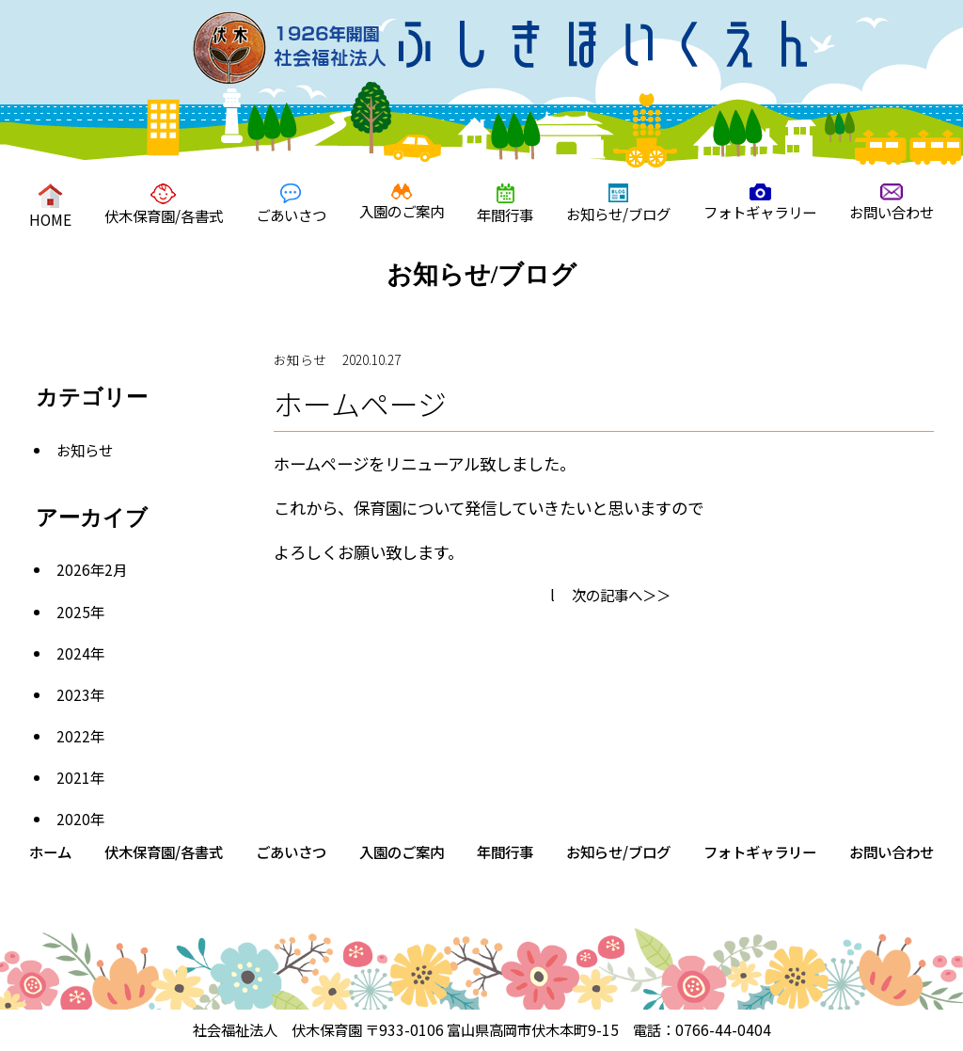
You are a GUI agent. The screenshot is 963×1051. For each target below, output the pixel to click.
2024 (73, 653)
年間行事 (505, 204)
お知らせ (84, 449)
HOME (50, 206)
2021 (73, 777)
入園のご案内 (401, 202)
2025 (73, 611)
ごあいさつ (291, 204)
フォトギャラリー (759, 202)
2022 (73, 735)
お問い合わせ (891, 202)
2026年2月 (91, 569)
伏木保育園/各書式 (163, 204)
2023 (73, 694)
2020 (73, 818)
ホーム (50, 851)
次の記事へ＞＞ (621, 594)
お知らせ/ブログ (618, 203)
